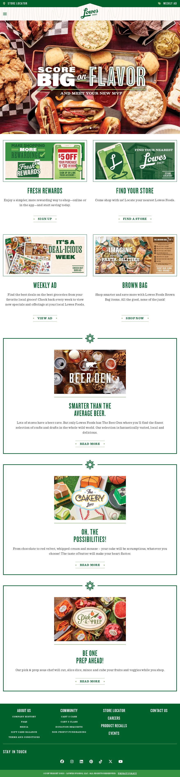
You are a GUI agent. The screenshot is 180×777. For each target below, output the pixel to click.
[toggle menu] (5, 14)
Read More (90, 681)
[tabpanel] (90, 77)
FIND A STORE (135, 219)
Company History (24, 717)
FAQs (24, 722)
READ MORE (90, 444)
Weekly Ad (167, 3)
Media (24, 727)
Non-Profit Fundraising (69, 732)
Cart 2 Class (69, 722)
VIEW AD (45, 318)
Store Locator (15, 3)
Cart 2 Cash (69, 717)
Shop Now (135, 318)
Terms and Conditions (24, 737)
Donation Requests (69, 727)
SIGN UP (45, 219)
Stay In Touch (15, 751)
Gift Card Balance (24, 732)
